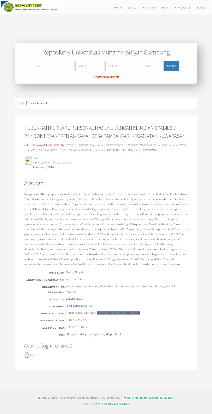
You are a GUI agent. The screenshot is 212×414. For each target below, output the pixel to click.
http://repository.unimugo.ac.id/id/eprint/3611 (94, 334)
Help (165, 7)
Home (118, 7)
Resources (184, 7)
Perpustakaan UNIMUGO (115, 403)
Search (171, 66)
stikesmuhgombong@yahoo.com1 (118, 313)
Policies (202, 7)
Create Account (37, 103)
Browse (150, 7)
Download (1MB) (43, 167)
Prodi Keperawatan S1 (79, 305)
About (132, 7)
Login (21, 103)
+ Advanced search (106, 77)
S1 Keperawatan (75, 298)
